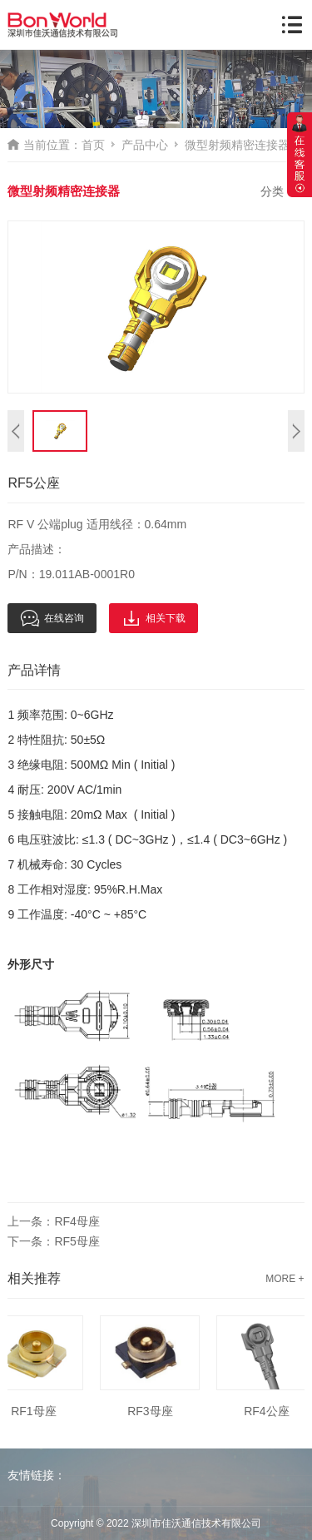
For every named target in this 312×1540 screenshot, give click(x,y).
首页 (93, 144)
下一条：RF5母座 (53, 1241)
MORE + (284, 1279)
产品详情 (34, 670)
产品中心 (144, 144)
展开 (299, 154)
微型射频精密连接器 (237, 144)
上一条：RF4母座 (53, 1221)
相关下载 (153, 618)
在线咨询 (52, 618)
